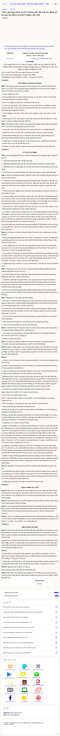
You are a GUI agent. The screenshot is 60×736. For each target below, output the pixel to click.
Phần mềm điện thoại (9, 678)
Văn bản (12, 9)
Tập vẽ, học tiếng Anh (24, 669)
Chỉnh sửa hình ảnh (22, 677)
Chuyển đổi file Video (38, 693)
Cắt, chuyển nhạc (38, 701)
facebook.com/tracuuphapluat (12, 715)
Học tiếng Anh (24, 701)
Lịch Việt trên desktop (24, 685)
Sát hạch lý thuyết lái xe (10, 685)
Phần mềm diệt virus (38, 669)
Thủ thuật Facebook (10, 701)
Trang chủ (4, 9)
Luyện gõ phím (24, 693)
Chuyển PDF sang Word (38, 685)
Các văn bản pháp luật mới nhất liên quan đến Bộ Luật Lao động (25, 48)
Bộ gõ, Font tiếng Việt (10, 693)
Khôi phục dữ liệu (36, 677)
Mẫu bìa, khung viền (10, 669)
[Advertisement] (30, 33)
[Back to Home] (57, 733)
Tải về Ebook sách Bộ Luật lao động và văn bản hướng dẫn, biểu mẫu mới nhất (29, 46)
